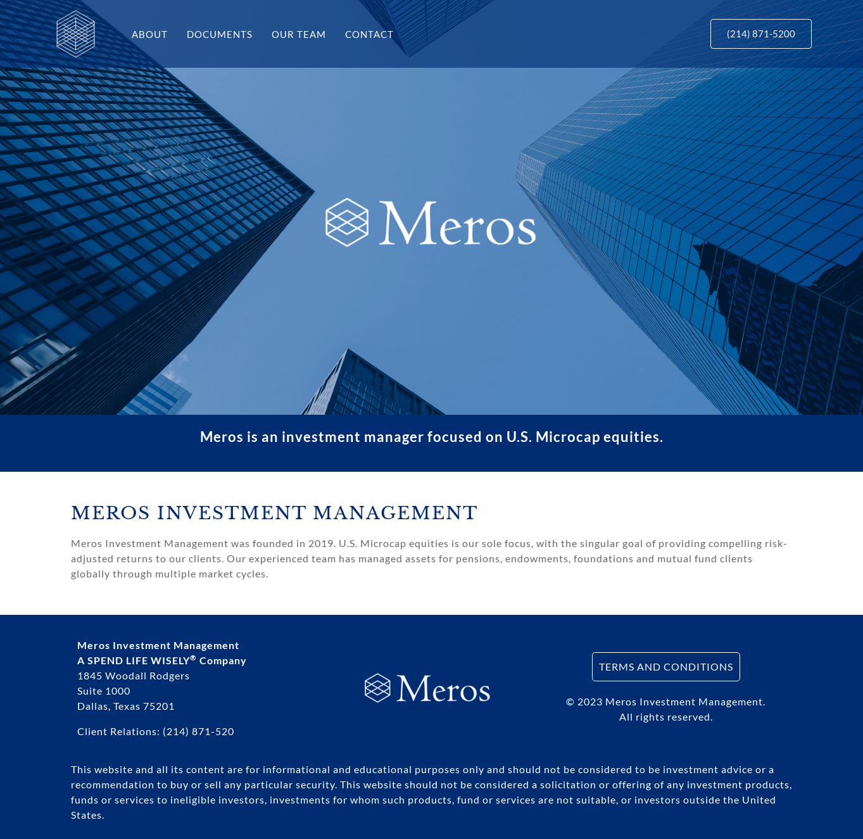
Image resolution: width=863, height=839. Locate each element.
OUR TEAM (299, 34)
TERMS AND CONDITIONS (666, 666)
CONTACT (369, 34)
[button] (761, 34)
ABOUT (150, 34)
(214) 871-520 (198, 731)
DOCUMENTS (220, 34)
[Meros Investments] (75, 33)
